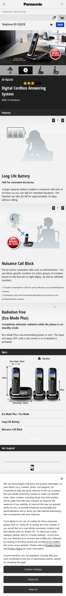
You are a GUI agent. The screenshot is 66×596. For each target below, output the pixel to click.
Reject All (33, 579)
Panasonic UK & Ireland (14, 11)
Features (6, 113)
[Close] (62, 479)
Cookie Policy (53, 545)
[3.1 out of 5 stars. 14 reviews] (33, 83)
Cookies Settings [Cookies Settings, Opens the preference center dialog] (33, 569)
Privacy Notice (15, 548)
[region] (33, 535)
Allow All (33, 589)
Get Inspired (8, 448)
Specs (4, 352)
